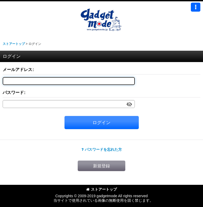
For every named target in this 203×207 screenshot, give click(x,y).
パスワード (13, 92)
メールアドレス (17, 69)
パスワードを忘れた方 (101, 149)
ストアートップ (101, 189)
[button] (195, 7)
